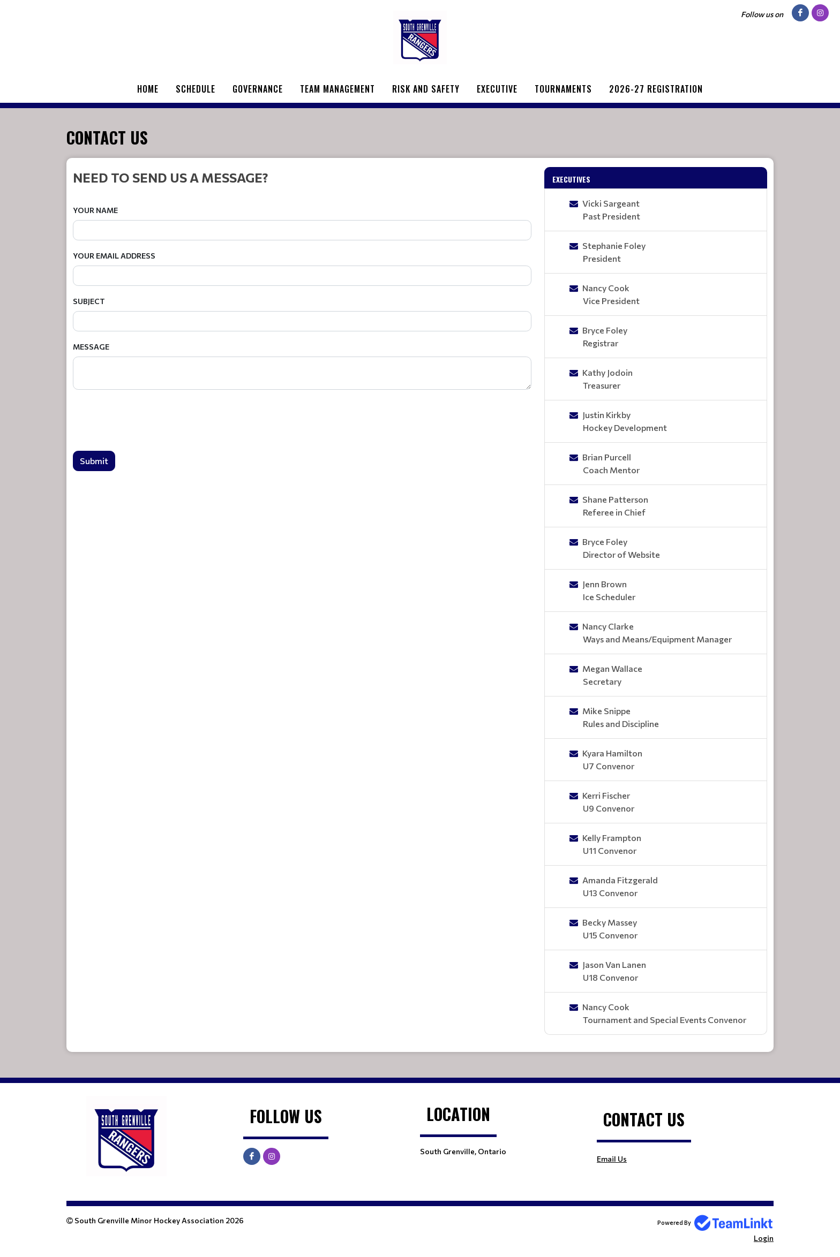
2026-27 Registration (656, 88)
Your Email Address (114, 255)
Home (148, 88)
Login (764, 1238)
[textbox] (302, 177)
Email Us (612, 1158)
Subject (89, 301)
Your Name (95, 210)
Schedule (195, 88)
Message (91, 346)
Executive (497, 88)
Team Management (337, 88)
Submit (94, 461)
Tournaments (563, 88)
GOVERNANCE (257, 88)
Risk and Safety (426, 88)
